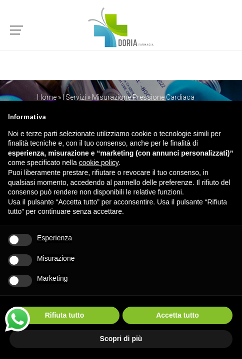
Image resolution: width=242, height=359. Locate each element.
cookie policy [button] (98, 163)
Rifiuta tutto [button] (64, 315)
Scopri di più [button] (121, 339)
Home (46, 97)
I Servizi (74, 97)
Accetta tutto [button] (177, 315)
